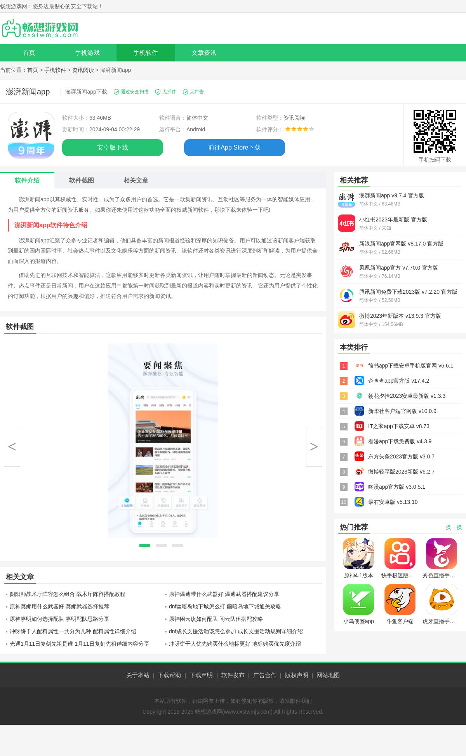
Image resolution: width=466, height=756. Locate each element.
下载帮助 (169, 675)
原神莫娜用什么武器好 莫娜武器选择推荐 (59, 606)
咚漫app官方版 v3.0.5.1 (396, 487)
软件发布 (233, 675)
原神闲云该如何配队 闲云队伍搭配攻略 (216, 619)
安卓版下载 (112, 147)
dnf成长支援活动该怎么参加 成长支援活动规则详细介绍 (236, 631)
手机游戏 (87, 52)
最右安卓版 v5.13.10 (393, 502)
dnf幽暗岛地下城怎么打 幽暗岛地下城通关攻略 (225, 606)
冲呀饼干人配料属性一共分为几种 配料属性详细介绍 (73, 631)
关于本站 (138, 675)
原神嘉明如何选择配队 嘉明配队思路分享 (59, 619)
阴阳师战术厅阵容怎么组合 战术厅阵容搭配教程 (67, 594)
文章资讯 (203, 52)
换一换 (454, 527)
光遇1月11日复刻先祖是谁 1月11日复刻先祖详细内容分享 (79, 644)
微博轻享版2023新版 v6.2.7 (401, 472)
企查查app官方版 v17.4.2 (398, 381)
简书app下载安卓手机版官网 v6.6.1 (410, 365)
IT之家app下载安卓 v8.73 (398, 426)
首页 (29, 52)
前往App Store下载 (234, 147)
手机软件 (145, 52)
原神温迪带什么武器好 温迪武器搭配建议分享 (224, 594)
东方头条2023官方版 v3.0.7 (401, 456)
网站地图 (328, 675)
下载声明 (201, 675)
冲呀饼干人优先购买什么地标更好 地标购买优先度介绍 (235, 644)
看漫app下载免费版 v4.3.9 (399, 441)
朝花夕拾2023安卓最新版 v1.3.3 (406, 396)
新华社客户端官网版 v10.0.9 (402, 411)
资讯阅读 (83, 70)
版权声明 (296, 675)
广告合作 (264, 675)
